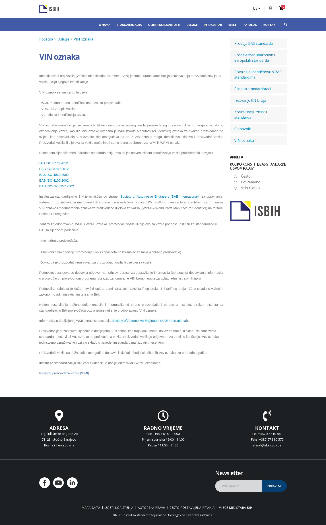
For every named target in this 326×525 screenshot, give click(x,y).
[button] (283, 24)
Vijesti (232, 25)
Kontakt (270, 25)
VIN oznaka (83, 39)
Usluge (191, 25)
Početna (46, 39)
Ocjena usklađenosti (164, 25)
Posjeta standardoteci (252, 88)
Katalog (250, 25)
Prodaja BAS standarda (253, 43)
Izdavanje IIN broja (250, 100)
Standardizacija (129, 25)
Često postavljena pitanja (192, 507)
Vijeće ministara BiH (235, 507)
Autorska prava (151, 507)
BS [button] (256, 8)
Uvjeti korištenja (119, 507)
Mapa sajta (91, 507)
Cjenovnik (242, 128)
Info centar (213, 25)
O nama (104, 25)
